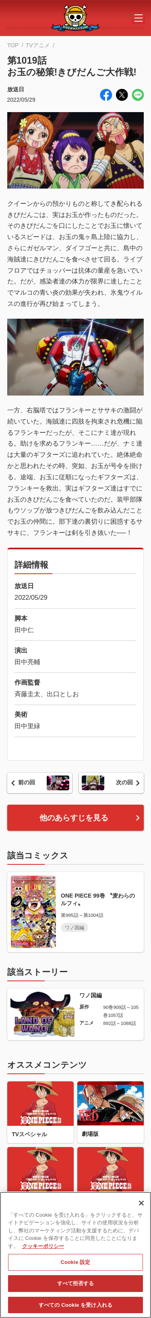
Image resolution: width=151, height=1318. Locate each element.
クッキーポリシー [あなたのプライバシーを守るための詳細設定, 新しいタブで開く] (43, 1249)
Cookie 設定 (75, 1265)
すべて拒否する (75, 1287)
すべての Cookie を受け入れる (75, 1308)
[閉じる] (141, 1206)
